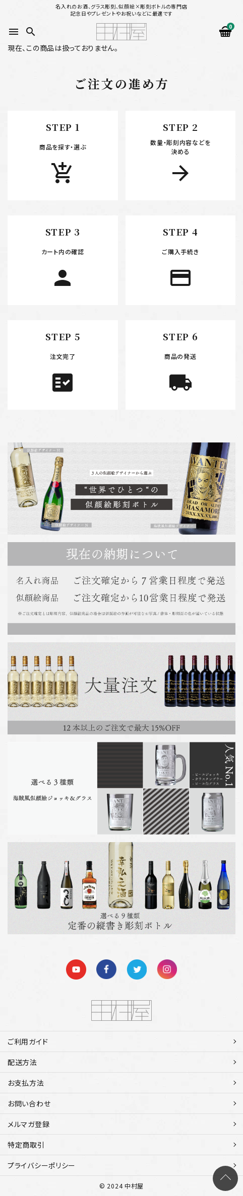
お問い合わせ (29, 1103)
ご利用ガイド (28, 1041)
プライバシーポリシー (42, 1165)
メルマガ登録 (28, 1124)
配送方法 (22, 1062)
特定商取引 (26, 1145)
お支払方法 (26, 1083)
